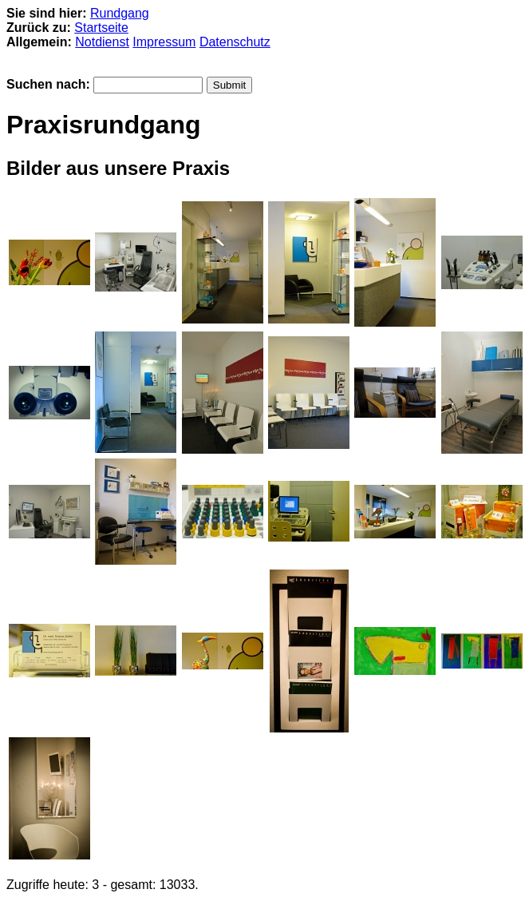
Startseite (101, 27)
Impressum (163, 42)
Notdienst (102, 42)
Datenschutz (234, 42)
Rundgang (119, 13)
